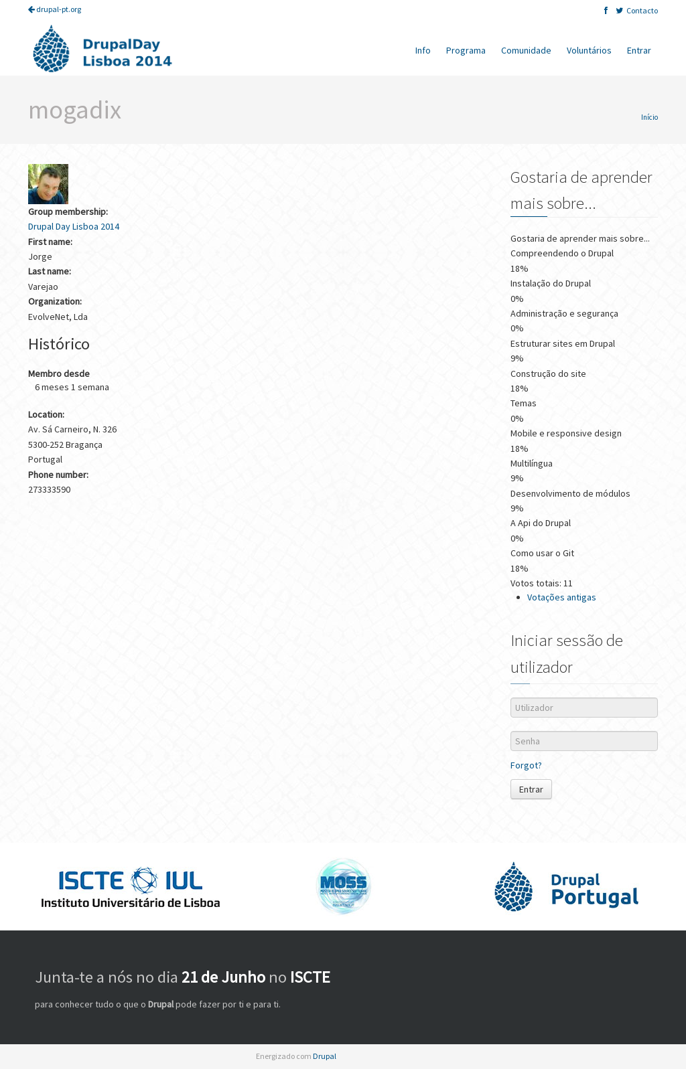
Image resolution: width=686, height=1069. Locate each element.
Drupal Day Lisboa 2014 (73, 226)
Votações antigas (561, 597)
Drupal (324, 1056)
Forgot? (526, 765)
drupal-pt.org (54, 9)
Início (649, 117)
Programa (466, 50)
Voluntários (589, 50)
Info (423, 50)
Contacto (642, 10)
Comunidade (526, 50)
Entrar (639, 50)
